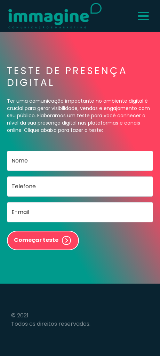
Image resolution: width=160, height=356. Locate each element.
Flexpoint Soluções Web (144, 319)
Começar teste (43, 240)
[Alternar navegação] (143, 16)
